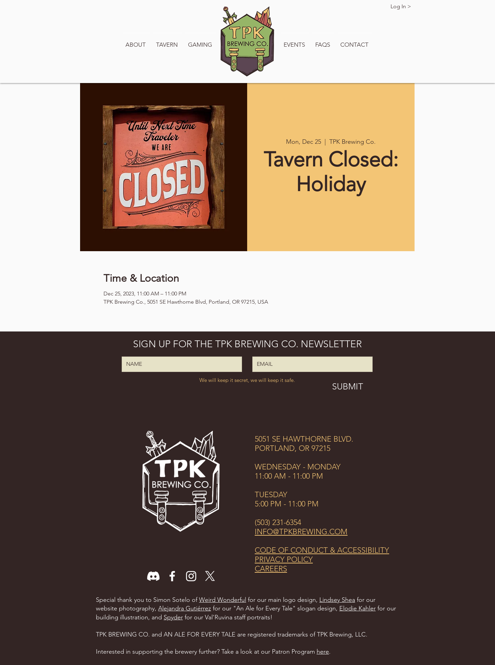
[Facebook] (172, 576)
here (323, 651)
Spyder (173, 617)
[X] (210, 576)
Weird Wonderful (222, 600)
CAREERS (271, 568)
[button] (136, 41)
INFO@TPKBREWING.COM (301, 531)
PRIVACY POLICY (284, 559)
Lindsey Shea (337, 600)
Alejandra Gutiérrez (184, 608)
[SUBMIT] (347, 386)
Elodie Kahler (357, 608)
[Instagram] (191, 576)
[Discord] (153, 576)
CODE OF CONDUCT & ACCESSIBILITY (322, 550)
